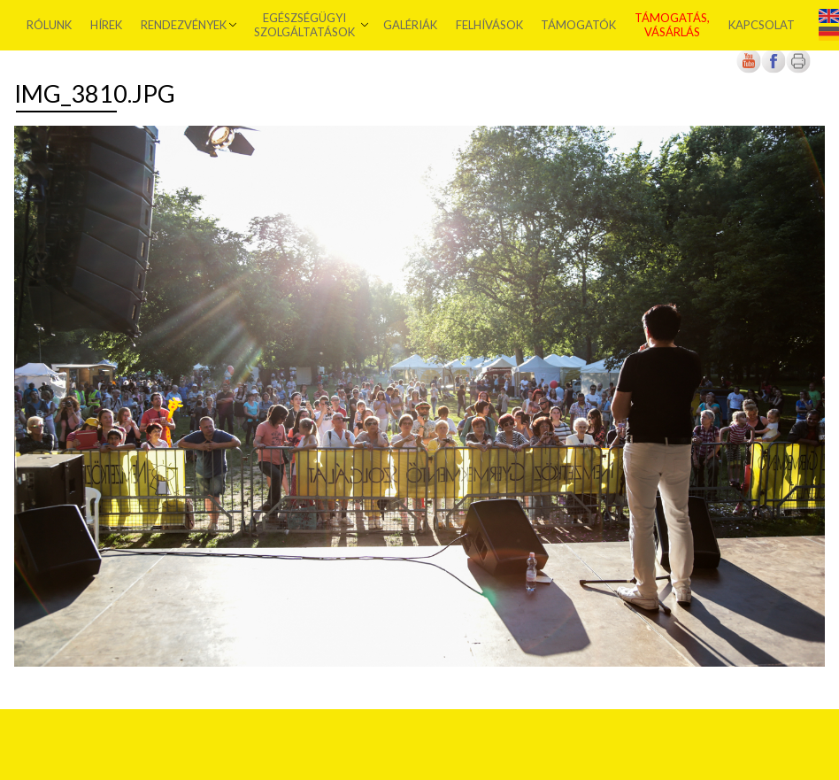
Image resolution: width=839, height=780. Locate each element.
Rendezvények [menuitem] (184, 25)
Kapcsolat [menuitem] (761, 25)
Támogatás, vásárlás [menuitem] (672, 25)
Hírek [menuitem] (106, 25)
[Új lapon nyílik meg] (773, 69)
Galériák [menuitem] (410, 25)
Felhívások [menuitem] (489, 25)
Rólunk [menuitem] (49, 25)
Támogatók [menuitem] (578, 25)
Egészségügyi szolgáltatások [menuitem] (304, 25)
